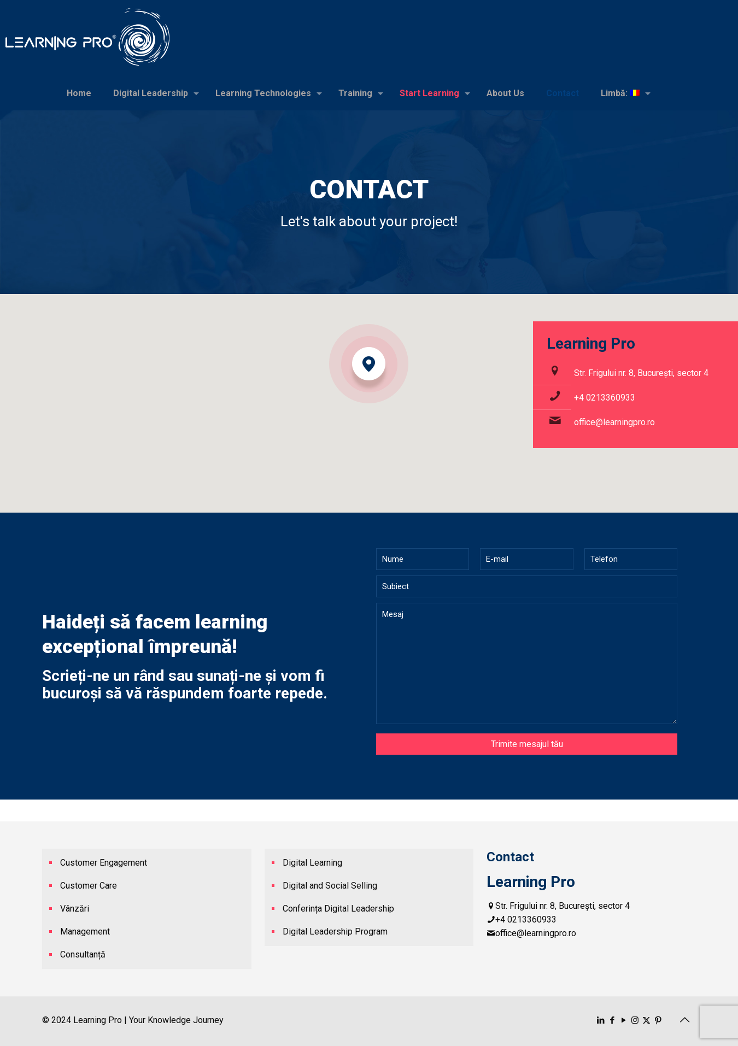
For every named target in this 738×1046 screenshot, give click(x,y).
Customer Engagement (103, 862)
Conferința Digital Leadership (338, 908)
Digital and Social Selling (330, 885)
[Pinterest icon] (658, 1020)
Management (85, 931)
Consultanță (83, 954)
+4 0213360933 (604, 397)
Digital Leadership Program (335, 931)
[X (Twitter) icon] (646, 1020)
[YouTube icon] (623, 1020)
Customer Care (88, 885)
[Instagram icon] (635, 1020)
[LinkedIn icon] (600, 1020)
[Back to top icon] (684, 1019)
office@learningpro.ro (614, 422)
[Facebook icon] (612, 1020)
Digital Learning (312, 862)
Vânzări (74, 908)
